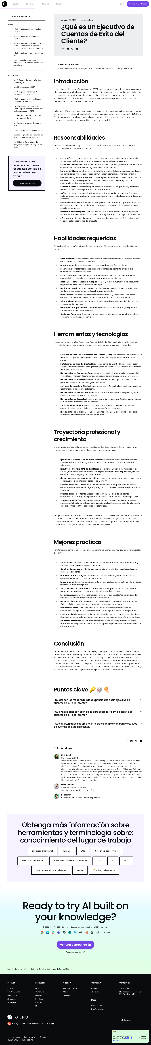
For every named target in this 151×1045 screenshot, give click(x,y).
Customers (39, 992)
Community (39, 1002)
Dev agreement (30, 1037)
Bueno (143, 1036)
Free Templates (97, 1009)
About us (94, 992)
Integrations (12, 995)
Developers (39, 999)
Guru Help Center (70, 988)
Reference (39, 995)
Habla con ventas (27, 183)
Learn (37, 988)
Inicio (9, 969)
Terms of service (14, 1037)
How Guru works (13, 992)
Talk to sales (124, 988)
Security (66, 995)
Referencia (17, 969)
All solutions (12, 1002)
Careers (94, 988)
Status (65, 992)
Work (26, 969)
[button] (16, 4)
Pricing (10, 988)
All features (11, 999)
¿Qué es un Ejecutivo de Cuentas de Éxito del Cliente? (51, 969)
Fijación (59, 4)
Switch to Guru (97, 1006)
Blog (37, 1006)
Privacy (43, 1037)
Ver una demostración (137, 4)
